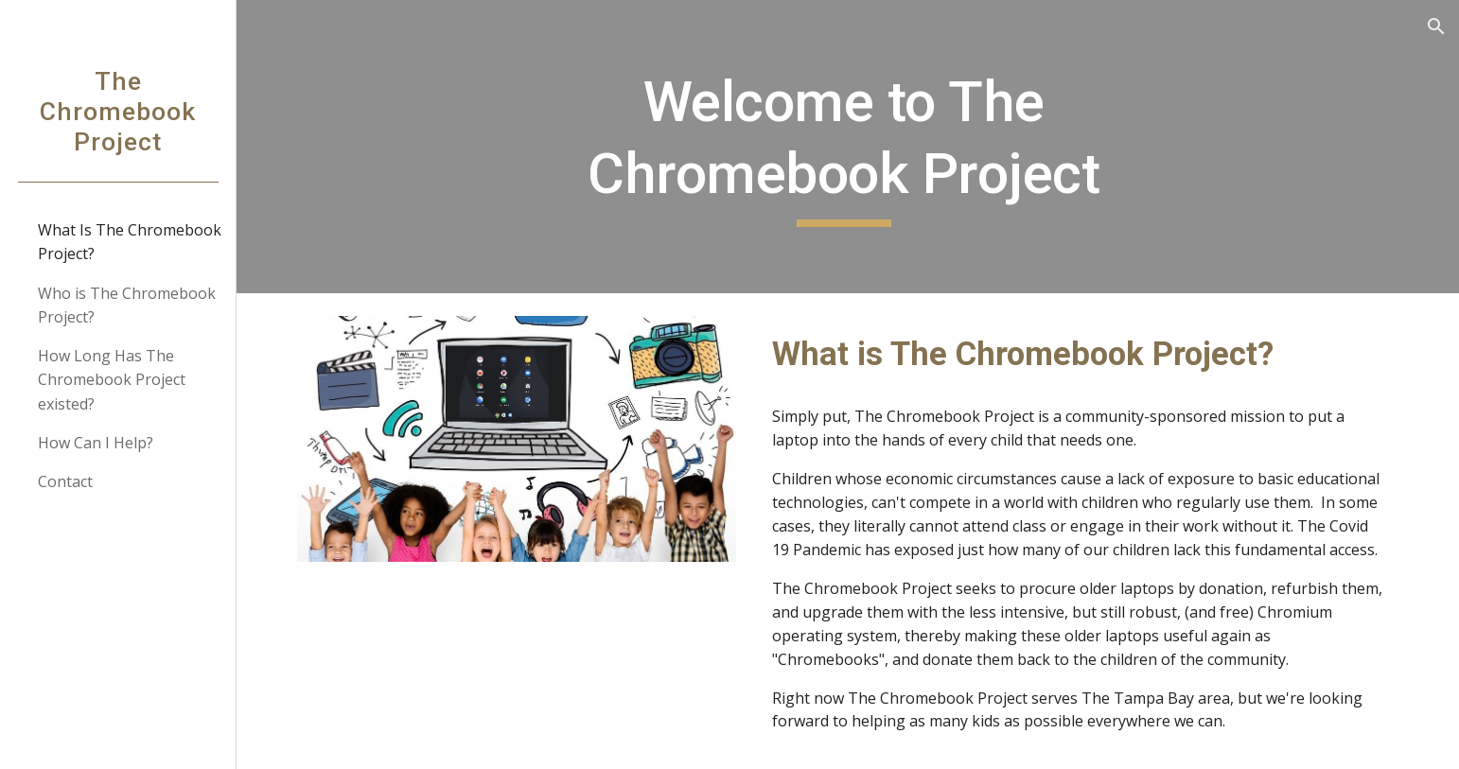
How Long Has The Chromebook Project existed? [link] (111, 379)
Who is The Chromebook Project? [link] (127, 305)
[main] (847, 146)
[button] (1436, 26)
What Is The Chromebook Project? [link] (129, 241)
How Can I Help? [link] (95, 442)
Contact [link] (65, 481)
